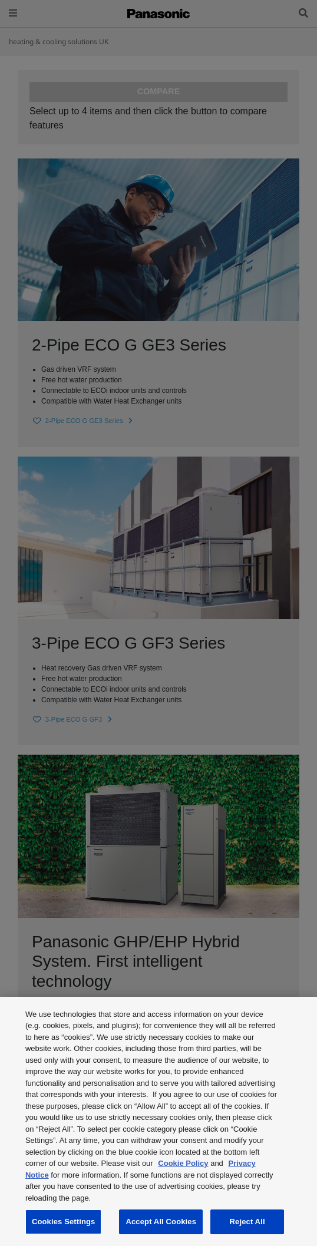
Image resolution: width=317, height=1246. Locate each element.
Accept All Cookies (161, 1221)
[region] (158, 1121)
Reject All (247, 1221)
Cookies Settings (63, 1221)
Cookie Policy (183, 1163)
